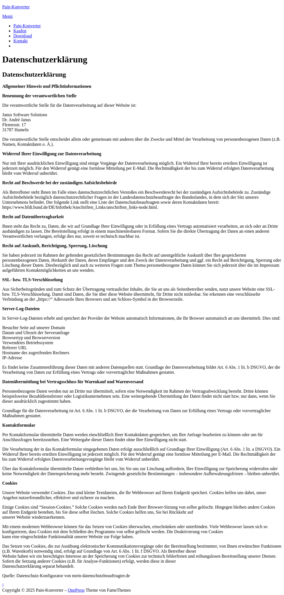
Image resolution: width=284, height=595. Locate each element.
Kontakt (20, 40)
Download (22, 35)
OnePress (76, 590)
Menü (7, 16)
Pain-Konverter (16, 6)
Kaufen (19, 30)
